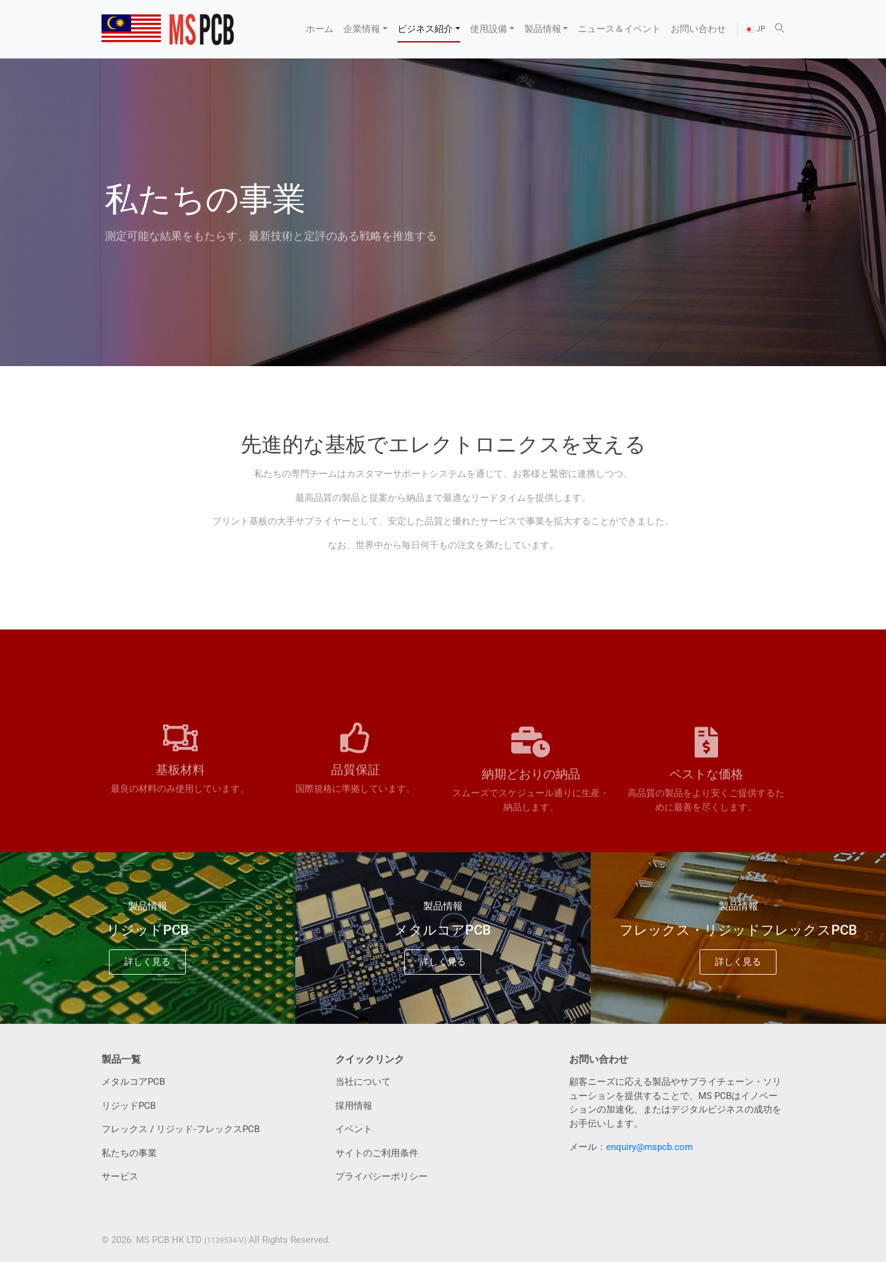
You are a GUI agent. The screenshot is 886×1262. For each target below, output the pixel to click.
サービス (120, 1176)
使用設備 (488, 28)
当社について (363, 1081)
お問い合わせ (698, 28)
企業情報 (361, 28)
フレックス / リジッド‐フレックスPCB (181, 1129)
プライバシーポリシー (381, 1176)
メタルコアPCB (133, 1081)
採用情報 (353, 1105)
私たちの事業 (129, 1153)
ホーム (319, 28)
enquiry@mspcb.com (649, 1146)
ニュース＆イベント (619, 28)
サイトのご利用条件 (376, 1153)
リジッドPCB (129, 1105)
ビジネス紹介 (425, 28)
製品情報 (542, 28)
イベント (353, 1129)
